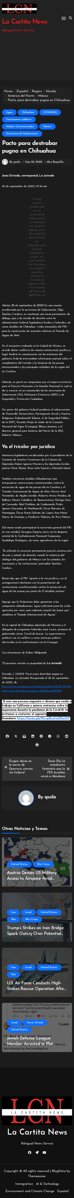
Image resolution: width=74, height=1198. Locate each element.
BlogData (59, 1171)
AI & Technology (47, 1184)
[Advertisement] (37, 56)
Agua (9, 112)
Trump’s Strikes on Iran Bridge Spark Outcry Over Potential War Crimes (35, 934)
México (47, 126)
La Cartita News (24, 22)
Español (63, 1191)
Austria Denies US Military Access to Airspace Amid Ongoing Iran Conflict (31, 878)
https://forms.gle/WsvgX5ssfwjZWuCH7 (43, 718)
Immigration (24, 1184)
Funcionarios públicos (19, 119)
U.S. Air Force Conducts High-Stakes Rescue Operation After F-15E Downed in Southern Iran (36, 989)
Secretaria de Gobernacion (22, 133)
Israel (28, 912)
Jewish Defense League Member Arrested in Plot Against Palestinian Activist (32, 1044)
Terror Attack (35, 1022)
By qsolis (11, 162)
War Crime (43, 864)
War (13, 919)
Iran (13, 912)
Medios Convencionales (20, 126)
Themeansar (36, 1176)
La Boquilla (56, 162)
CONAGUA (50, 112)
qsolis (50, 797)
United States (19, 864)
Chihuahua (28, 112)
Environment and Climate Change (30, 1191)
